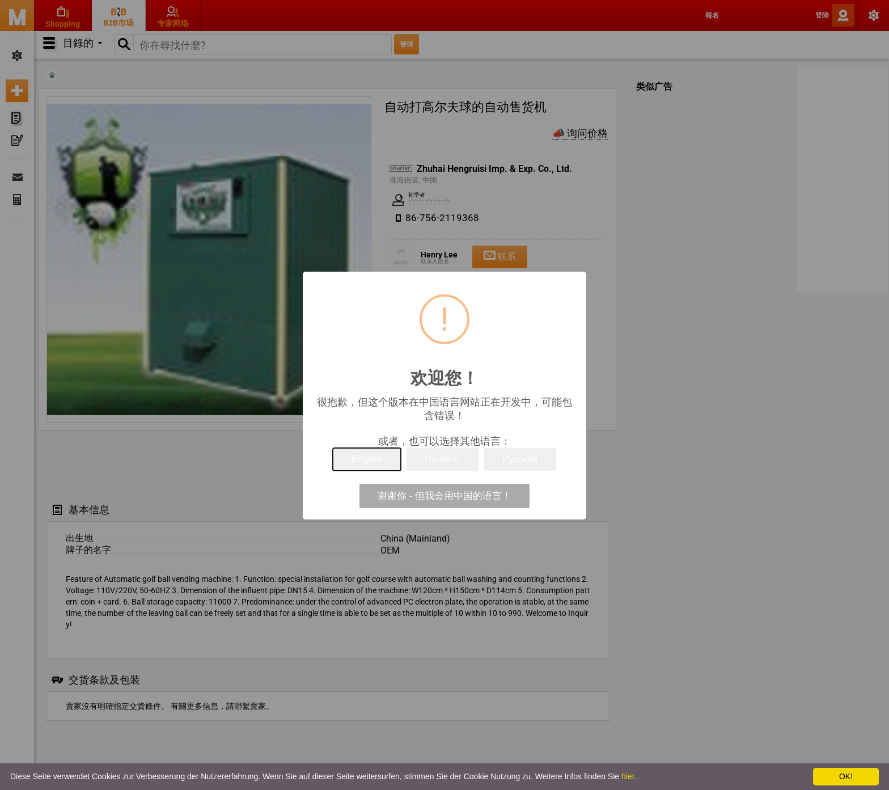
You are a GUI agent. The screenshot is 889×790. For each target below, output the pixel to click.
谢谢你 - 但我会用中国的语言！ (444, 496)
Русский (520, 459)
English (367, 459)
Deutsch (442, 459)
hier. (628, 776)
